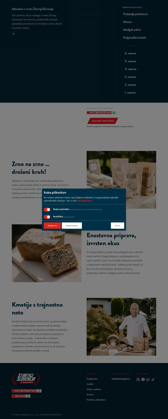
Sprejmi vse (52, 225)
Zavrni (117, 225)
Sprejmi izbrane (72, 225)
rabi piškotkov (84, 200)
